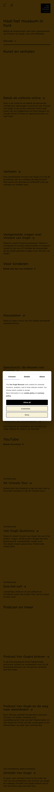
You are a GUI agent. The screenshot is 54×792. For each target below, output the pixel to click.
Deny (27, 415)
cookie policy (29, 393)
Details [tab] (27, 377)
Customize (27, 409)
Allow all (27, 402)
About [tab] (42, 377)
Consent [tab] (12, 377)
